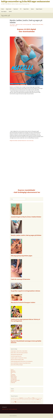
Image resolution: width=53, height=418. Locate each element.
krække (23, 399)
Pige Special (16, 9)
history (41, 398)
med (38, 399)
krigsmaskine (18, 399)
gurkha (39, 398)
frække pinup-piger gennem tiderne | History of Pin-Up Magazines (22, 361)
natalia (11, 25)
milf (40, 399)
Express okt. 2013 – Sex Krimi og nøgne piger (9, 409)
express (21, 398)
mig (39, 399)
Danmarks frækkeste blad (15, 380)
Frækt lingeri (13, 374)
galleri (35, 398)
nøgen (13, 25)
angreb (12, 398)
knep (13, 399)
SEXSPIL (10, 11)
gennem (37, 398)
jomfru (39, 24)
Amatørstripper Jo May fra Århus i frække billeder (26, 217)
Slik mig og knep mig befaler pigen (21, 255)
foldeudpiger (26, 398)
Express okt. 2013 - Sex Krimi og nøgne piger (24, 24)
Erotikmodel (13, 382)
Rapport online (8, 9)
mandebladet (32, 399)
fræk (37, 24)
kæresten (25, 399)
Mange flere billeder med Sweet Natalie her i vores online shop (21, 140)
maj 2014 (12, 390)
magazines (29, 399)
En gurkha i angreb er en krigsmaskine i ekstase (25, 291)
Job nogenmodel (14, 379)
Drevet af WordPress (13, 415)
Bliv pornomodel (13, 381)
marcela (36, 399)
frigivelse (31, 398)
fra (28, 398)
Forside (2, 9)
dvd (15, 398)
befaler (13, 398)
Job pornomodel (13, 377)
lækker (42, 24)
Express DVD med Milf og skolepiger (17, 364)
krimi (20, 399)
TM (20, 9)
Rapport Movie (26, 9)
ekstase (17, 398)
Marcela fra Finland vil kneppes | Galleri (23, 302)
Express (32, 9)
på (16, 25)
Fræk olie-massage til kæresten (20, 279)
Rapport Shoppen (39, 9)
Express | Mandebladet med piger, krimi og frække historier (21, 363)
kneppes (15, 399)
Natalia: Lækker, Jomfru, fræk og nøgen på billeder (26, 235)
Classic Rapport (3, 11)
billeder (34, 24)
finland (24, 398)
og (15, 25)
